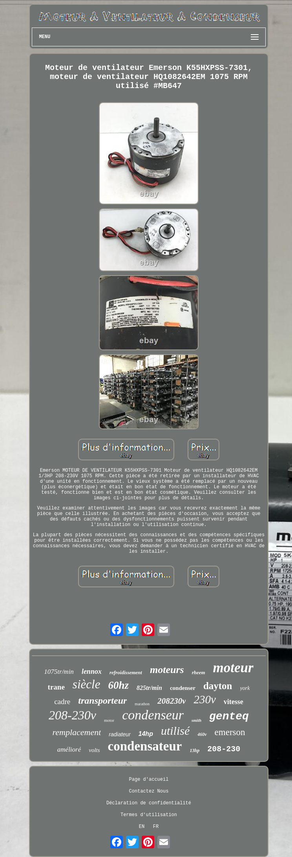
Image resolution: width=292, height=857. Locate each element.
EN (141, 826)
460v (201, 734)
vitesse (233, 702)
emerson (230, 732)
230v (204, 699)
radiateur (119, 734)
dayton (217, 685)
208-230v (72, 715)
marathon (142, 704)
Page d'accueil (149, 779)
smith (196, 720)
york (245, 688)
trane (56, 687)
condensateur (145, 746)
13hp (194, 750)
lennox (92, 671)
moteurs (167, 669)
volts (94, 750)
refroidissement (126, 672)
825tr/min (149, 687)
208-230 (223, 749)
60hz (118, 685)
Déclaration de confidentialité (148, 803)
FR (156, 826)
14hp (146, 733)
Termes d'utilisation (148, 815)
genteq (229, 716)
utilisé (175, 730)
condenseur (153, 715)
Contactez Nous (149, 791)
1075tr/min (59, 671)
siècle (86, 684)
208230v (171, 701)
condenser (182, 688)
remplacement (76, 732)
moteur (233, 667)
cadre (62, 701)
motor (109, 720)
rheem (198, 672)
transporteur (102, 700)
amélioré (69, 749)
